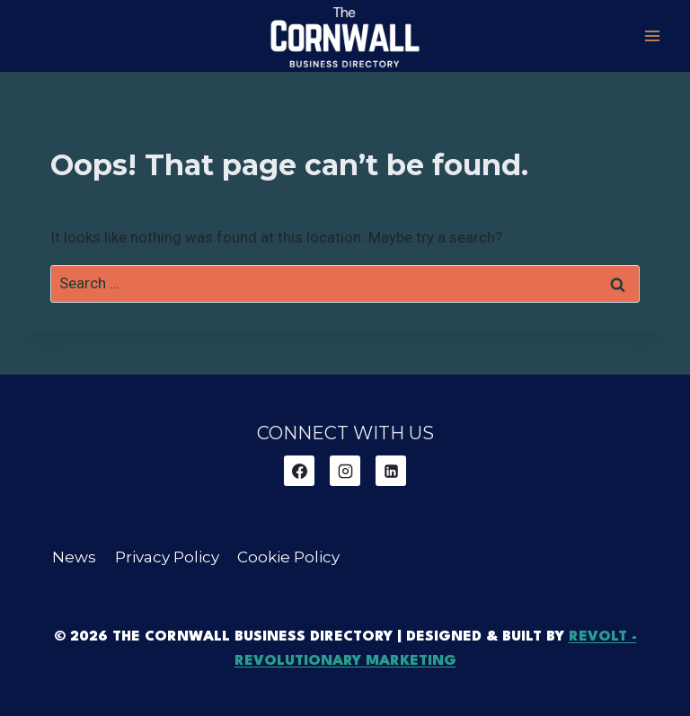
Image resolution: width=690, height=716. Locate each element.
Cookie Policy (288, 557)
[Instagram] (345, 470)
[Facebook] (299, 470)
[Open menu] (651, 35)
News (74, 557)
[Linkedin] (391, 470)
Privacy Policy (167, 557)
